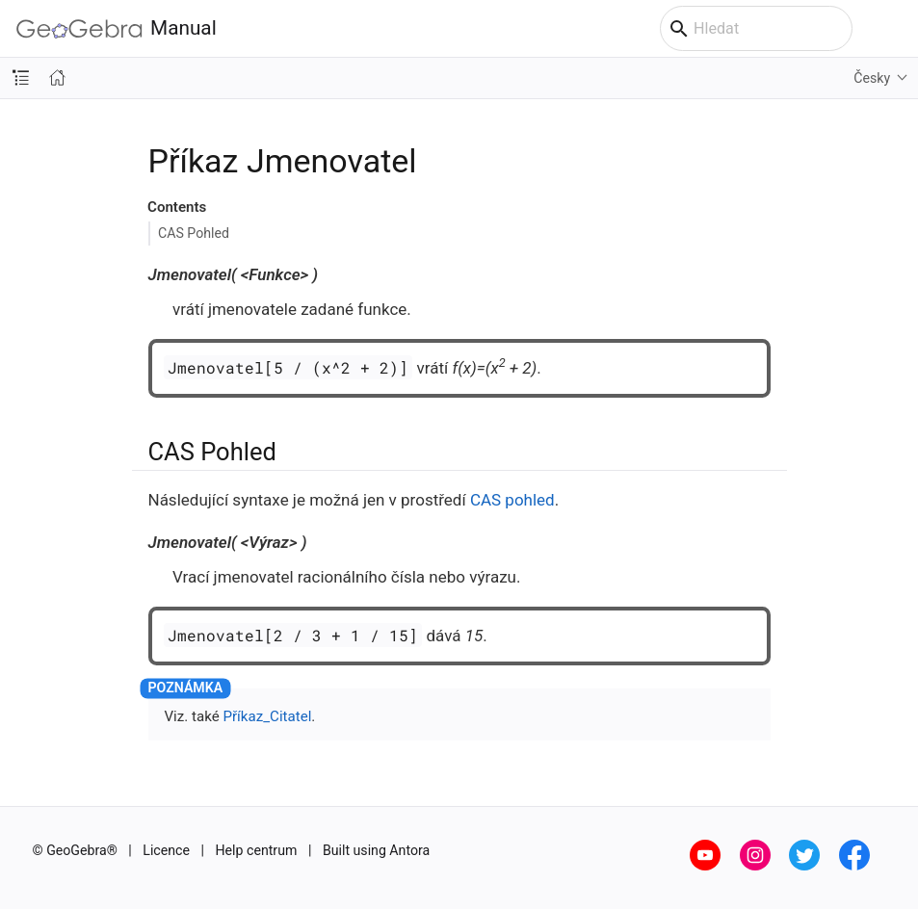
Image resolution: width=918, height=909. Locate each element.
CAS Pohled (193, 233)
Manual (116, 28)
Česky (871, 78)
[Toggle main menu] (893, 29)
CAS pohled (512, 499)
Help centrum (257, 850)
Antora (409, 850)
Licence (166, 850)
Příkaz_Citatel (267, 716)
